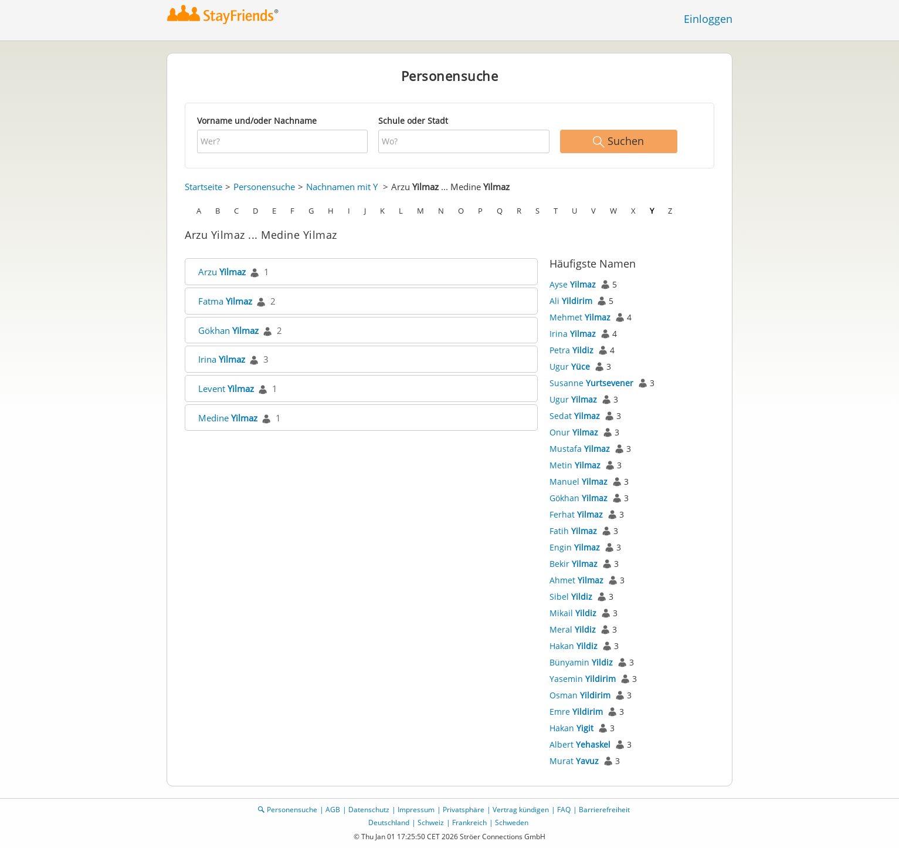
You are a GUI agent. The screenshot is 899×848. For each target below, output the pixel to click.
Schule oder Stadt (413, 120)
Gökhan (228, 330)
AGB (332, 810)
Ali (570, 300)
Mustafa (579, 448)
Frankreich (469, 822)
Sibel (570, 596)
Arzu (222, 272)
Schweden (511, 822)
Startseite (203, 186)
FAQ (564, 810)
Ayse (572, 284)
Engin (574, 547)
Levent (226, 388)
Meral (572, 629)
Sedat (574, 415)
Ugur (569, 366)
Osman (579, 695)
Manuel (578, 481)
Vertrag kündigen (521, 810)
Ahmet (576, 580)
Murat (574, 760)
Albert (579, 744)
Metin (575, 465)
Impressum (416, 810)
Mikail (572, 613)
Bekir (573, 563)
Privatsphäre (463, 810)
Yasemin (582, 678)
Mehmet (579, 317)
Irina (221, 359)
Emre (576, 711)
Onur (573, 432)
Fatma (225, 301)
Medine (227, 418)
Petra (571, 350)
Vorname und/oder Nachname (257, 120)
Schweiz (431, 822)
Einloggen (708, 19)
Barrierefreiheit (604, 810)
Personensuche (264, 186)
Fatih (573, 530)
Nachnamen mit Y (342, 186)
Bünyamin (581, 662)
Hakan (573, 645)
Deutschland (388, 822)
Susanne (591, 382)
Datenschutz (368, 810)
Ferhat (576, 514)
